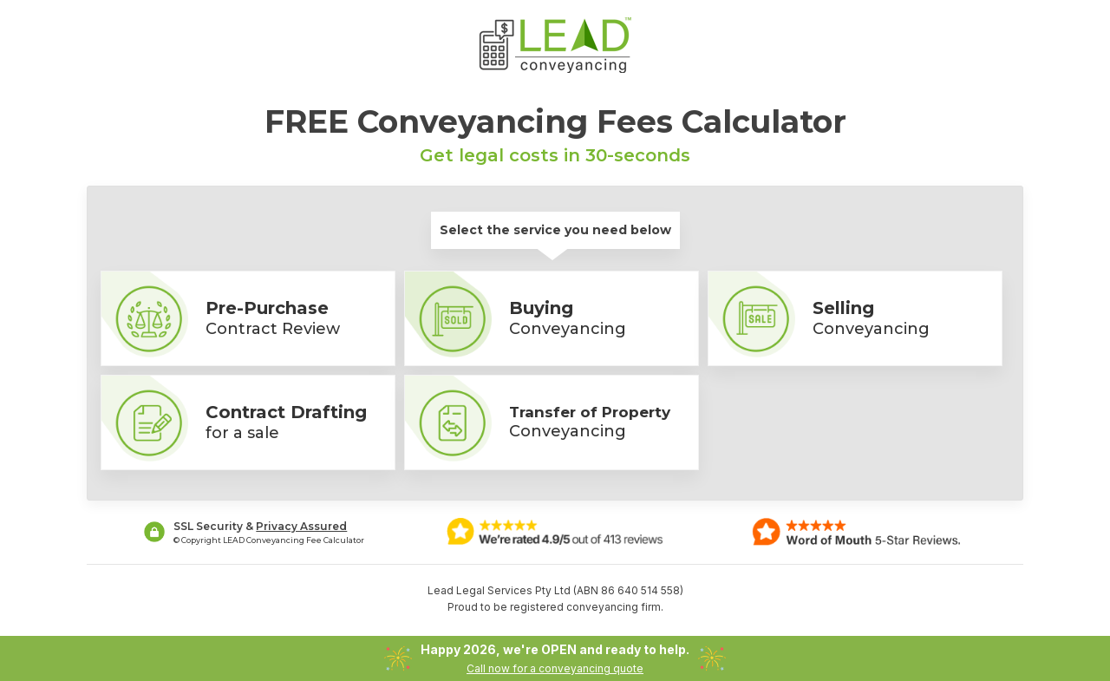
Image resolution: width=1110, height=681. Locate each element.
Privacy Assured (301, 526)
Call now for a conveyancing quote (555, 668)
